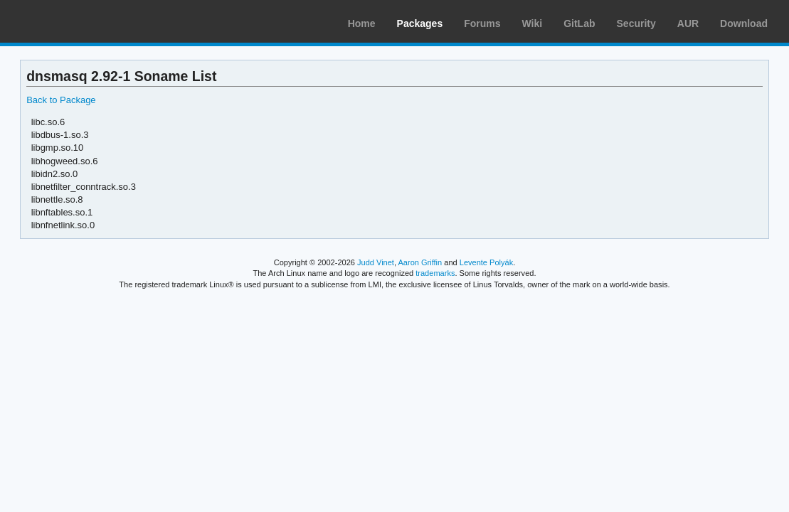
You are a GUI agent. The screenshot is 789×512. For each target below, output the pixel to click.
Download (744, 23)
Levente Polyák (486, 262)
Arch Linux (78, 21)
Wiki (532, 23)
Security (636, 23)
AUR (688, 23)
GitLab (579, 23)
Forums (482, 23)
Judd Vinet (375, 262)
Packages (420, 23)
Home (362, 23)
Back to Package (60, 100)
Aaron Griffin (420, 262)
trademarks (435, 273)
